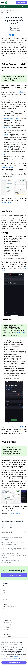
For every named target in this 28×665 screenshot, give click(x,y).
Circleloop (7, 154)
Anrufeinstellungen (7, 167)
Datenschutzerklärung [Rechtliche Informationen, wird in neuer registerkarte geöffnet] (13, 658)
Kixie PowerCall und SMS (11, 118)
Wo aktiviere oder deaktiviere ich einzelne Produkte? (11, 561)
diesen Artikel (17, 427)
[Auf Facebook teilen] (10, 35)
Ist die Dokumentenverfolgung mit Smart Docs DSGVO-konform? (13, 549)
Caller (18, 10)
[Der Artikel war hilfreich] (2, 525)
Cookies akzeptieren (14, 662)
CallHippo (7, 127)
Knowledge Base (5, 10)
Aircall (6, 134)
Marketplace (22, 92)
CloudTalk (7, 112)
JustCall (6, 148)
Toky (5, 141)
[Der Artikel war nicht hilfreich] (11, 525)
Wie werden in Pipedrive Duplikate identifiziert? (11, 538)
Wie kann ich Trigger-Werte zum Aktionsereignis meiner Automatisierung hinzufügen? (13, 555)
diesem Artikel (6, 203)
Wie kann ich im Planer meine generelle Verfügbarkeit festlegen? (13, 543)
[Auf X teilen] (16, 35)
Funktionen (13, 10)
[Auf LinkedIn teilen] (13, 35)
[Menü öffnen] (2, 2)
